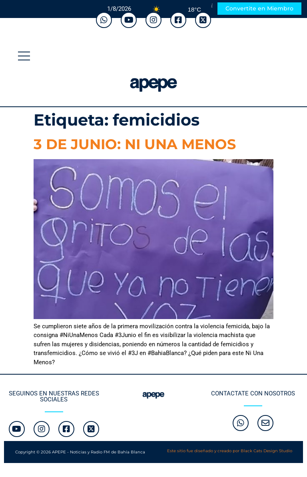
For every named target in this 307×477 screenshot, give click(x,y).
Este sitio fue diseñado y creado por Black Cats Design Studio (229, 450)
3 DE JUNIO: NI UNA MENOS (135, 144)
